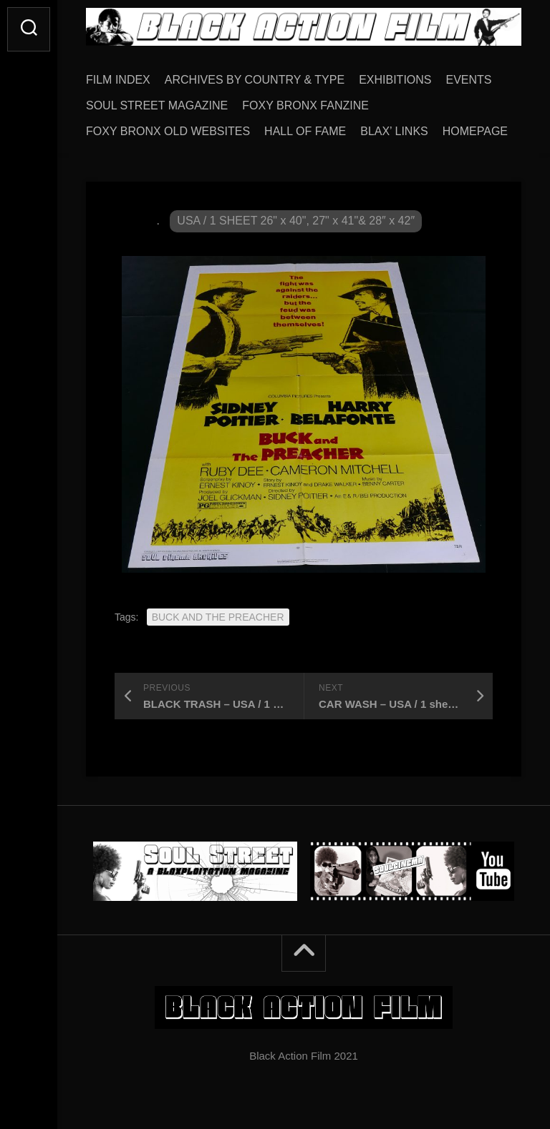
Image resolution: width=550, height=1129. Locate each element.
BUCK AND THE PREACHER (218, 617)
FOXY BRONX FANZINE (305, 105)
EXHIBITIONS (395, 80)
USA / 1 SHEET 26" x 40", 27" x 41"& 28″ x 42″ (296, 221)
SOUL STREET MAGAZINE (157, 105)
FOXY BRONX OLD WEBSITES (168, 131)
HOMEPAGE (475, 131)
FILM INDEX (118, 80)
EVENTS (469, 80)
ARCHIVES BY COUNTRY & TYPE (254, 80)
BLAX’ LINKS (394, 131)
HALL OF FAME (305, 131)
